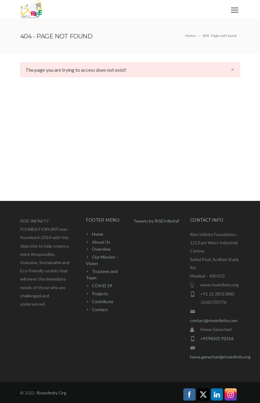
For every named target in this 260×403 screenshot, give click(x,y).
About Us (101, 242)
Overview (101, 249)
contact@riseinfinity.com (213, 320)
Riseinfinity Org (51, 392)
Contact (100, 309)
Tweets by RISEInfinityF (156, 220)
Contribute (102, 301)
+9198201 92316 (216, 338)
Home (97, 234)
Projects (100, 293)
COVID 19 (102, 285)
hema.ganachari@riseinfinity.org (220, 356)
